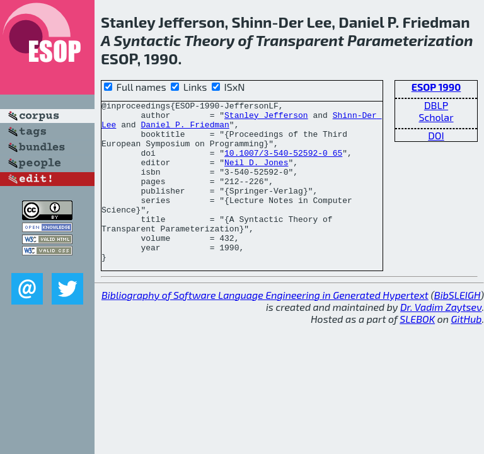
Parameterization (410, 40)
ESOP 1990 (436, 87)
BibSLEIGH (457, 327)
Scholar (435, 117)
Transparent (299, 40)
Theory (209, 40)
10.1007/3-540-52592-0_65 (283, 164)
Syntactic (147, 40)
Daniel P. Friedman (185, 130)
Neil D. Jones (256, 175)
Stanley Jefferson (266, 118)
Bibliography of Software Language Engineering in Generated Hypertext (265, 327)
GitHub (466, 351)
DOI (436, 135)
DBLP (436, 105)
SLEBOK (417, 351)
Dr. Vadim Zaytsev (440, 339)
